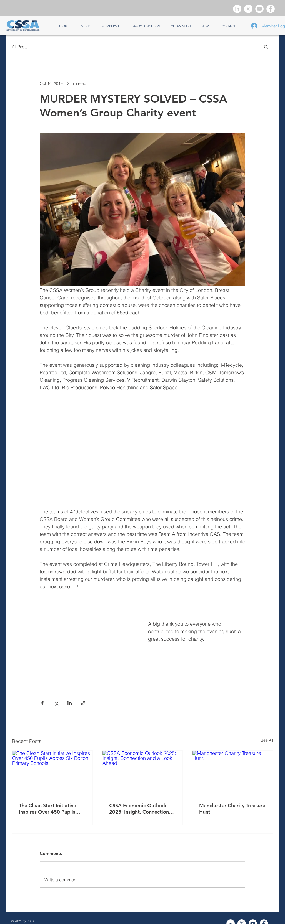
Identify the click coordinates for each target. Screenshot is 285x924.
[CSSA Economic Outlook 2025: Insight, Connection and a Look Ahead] (142, 773)
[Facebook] (270, 9)
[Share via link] (83, 703)
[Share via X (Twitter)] (56, 703)
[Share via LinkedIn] (69, 703)
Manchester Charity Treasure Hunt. (232, 808)
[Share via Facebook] (42, 703)
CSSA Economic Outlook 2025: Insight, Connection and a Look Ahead (139, 808)
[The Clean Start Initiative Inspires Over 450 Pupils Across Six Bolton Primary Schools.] (52, 773)
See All (267, 740)
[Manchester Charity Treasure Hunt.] (232, 773)
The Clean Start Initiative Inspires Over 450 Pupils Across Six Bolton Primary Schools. (49, 808)
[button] (266, 46)
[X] (248, 9)
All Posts (20, 46)
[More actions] (242, 83)
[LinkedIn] (237, 9)
